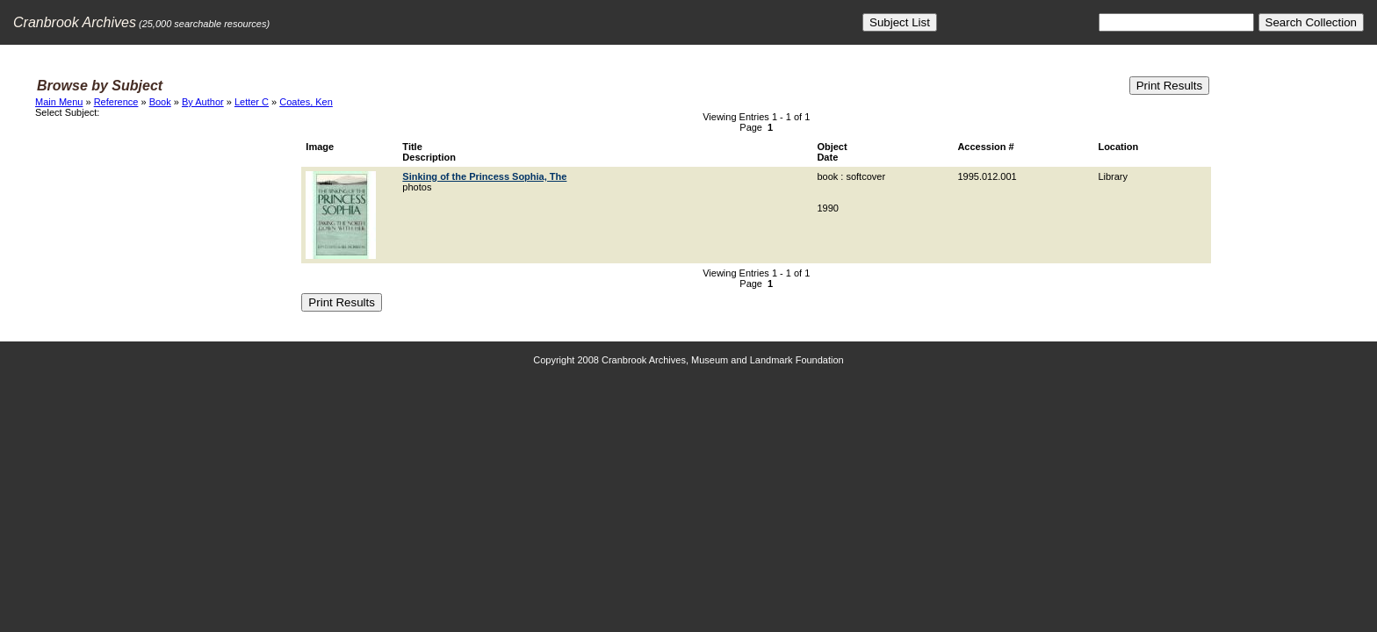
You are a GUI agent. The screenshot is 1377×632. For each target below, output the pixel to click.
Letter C (251, 102)
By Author (203, 102)
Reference (116, 102)
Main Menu (59, 102)
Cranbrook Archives (74, 22)
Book (160, 102)
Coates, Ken (306, 102)
